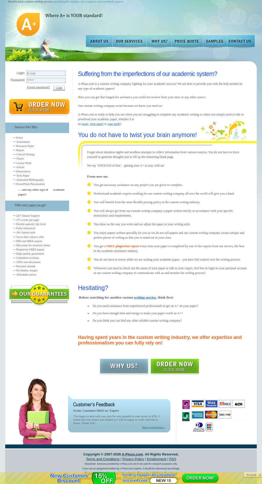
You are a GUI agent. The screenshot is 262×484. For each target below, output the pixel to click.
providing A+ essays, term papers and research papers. (88, 1)
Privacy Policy (133, 459)
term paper (97, 124)
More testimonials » (153, 427)
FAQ (172, 459)
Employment (156, 459)
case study (114, 124)
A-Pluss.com (132, 454)
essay (85, 124)
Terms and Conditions (103, 459)
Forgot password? (38, 87)
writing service (145, 297)
